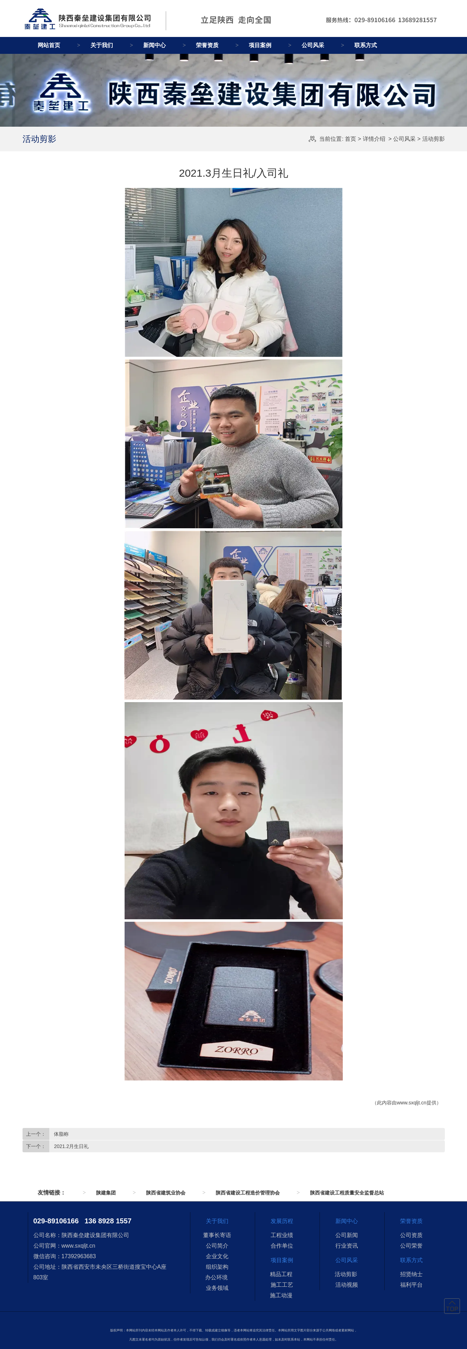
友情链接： (52, 1193)
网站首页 (49, 45)
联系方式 (365, 45)
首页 (350, 139)
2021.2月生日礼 (71, 1146)
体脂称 (61, 1134)
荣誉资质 (207, 45)
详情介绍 (374, 139)
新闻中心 (154, 45)
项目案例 (260, 45)
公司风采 (313, 45)
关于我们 (101, 45)
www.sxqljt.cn (411, 1102)
